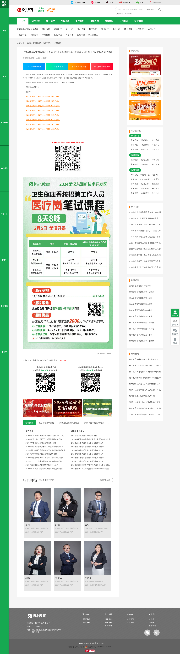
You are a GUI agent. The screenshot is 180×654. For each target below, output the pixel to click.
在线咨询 (175, 315)
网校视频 (65, 21)
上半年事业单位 (34, 66)
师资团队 (109, 21)
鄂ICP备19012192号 (76, 647)
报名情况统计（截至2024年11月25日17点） (43, 101)
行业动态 (130, 622)
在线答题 (94, 21)
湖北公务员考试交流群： (53, 360)
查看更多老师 (105, 480)
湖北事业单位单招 (79, 66)
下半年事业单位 (57, 66)
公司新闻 (123, 21)
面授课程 (128, 14)
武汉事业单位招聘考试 (94, 423)
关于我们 (138, 21)
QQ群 (175, 343)
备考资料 (79, 21)
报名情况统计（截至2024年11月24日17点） (43, 106)
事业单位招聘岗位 (46, 423)
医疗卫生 (47, 43)
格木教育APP (80, 2)
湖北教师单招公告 (102, 66)
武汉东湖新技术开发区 (69, 423)
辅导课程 (50, 21)
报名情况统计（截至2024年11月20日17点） (43, 124)
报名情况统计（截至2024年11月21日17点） (43, 120)
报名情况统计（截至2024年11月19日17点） (43, 129)
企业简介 (152, 619)
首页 (29, 43)
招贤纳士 (152, 622)
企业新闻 (130, 619)
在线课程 (86, 622)
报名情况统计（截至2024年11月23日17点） (43, 110)
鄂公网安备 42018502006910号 (98, 647)
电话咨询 (175, 325)
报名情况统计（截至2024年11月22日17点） (43, 115)
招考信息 (35, 21)
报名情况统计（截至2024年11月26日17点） (43, 96)
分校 (22, 21)
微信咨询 (175, 334)
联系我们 (152, 626)
